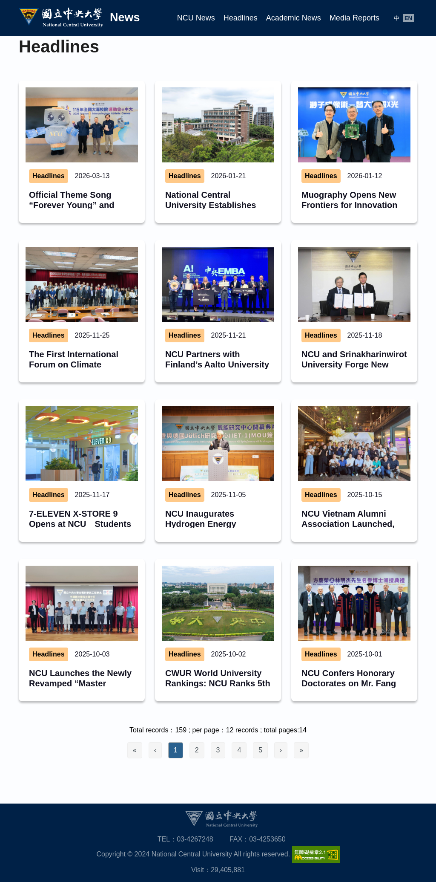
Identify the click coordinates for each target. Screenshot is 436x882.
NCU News (196, 18)
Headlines (241, 18)
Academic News (293, 18)
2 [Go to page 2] (197, 750)
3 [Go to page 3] (218, 750)
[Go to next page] (280, 750)
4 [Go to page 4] (239, 750)
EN (408, 18)
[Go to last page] (301, 750)
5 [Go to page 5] (260, 750)
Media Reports (354, 18)
